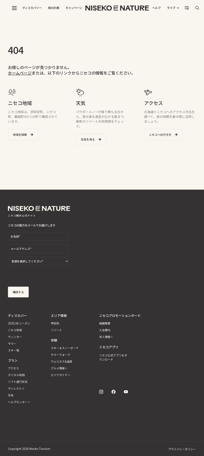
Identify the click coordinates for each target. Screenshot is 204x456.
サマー (12, 343)
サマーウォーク (60, 354)
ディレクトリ (16, 388)
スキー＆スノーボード (65, 347)
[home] (117, 8)
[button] (14, 8)
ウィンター (15, 336)
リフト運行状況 (17, 381)
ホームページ (20, 73)
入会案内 (104, 330)
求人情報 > (106, 336)
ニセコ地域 (15, 330)
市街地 (55, 323)
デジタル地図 (16, 375)
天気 (11, 395)
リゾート (56, 330)
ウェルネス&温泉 (61, 361)
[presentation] (38, 277)
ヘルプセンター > (19, 402)
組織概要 (104, 323)
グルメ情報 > (59, 368)
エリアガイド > (60, 375)
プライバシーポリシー (182, 449)
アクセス (13, 368)
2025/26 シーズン (19, 323)
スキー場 (13, 350)
